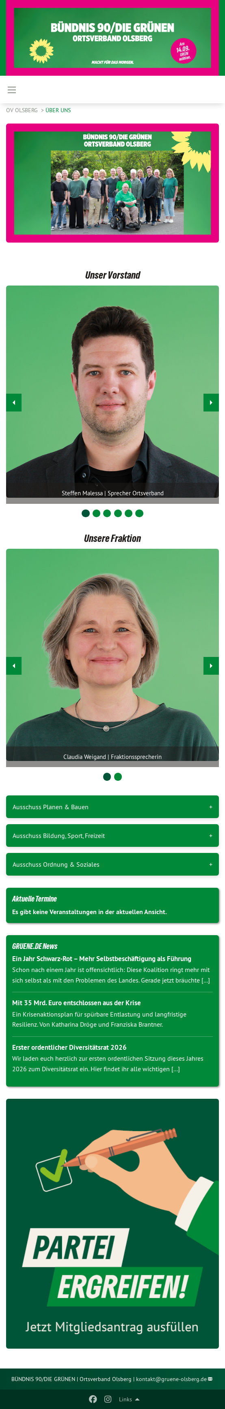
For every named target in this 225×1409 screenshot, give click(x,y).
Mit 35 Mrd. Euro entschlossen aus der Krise (76, 1002)
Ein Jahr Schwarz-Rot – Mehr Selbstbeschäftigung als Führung (101, 958)
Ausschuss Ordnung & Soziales (56, 864)
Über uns (58, 110)
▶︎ (211, 400)
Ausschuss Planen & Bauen (51, 807)
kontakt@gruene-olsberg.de (171, 1379)
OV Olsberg (22, 110)
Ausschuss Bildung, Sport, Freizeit (59, 835)
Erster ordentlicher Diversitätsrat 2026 (69, 1047)
